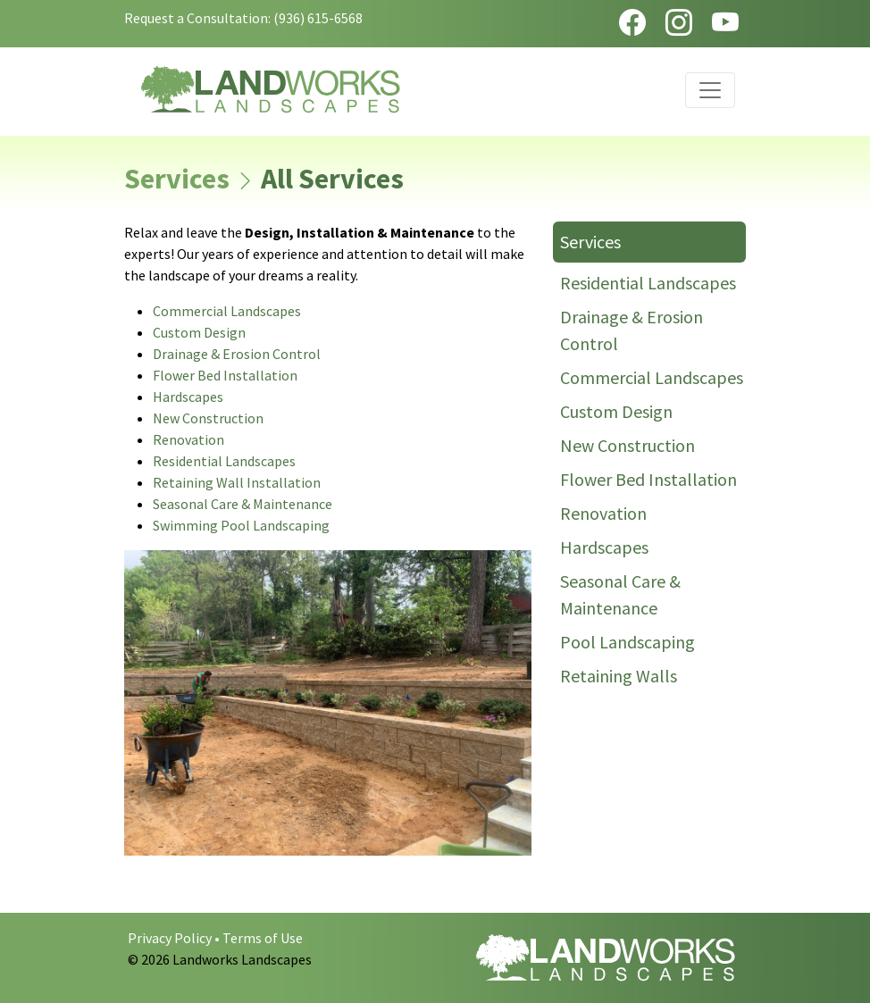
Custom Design (199, 332)
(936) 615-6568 (318, 18)
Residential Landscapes (224, 461)
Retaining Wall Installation (237, 482)
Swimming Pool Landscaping (241, 525)
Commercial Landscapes (227, 311)
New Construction (208, 418)
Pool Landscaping (627, 642)
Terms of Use (262, 938)
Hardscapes (188, 396)
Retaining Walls (618, 675)
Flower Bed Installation (225, 375)
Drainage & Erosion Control (237, 354)
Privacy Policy (170, 938)
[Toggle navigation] (710, 90)
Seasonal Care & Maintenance (242, 504)
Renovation (188, 439)
